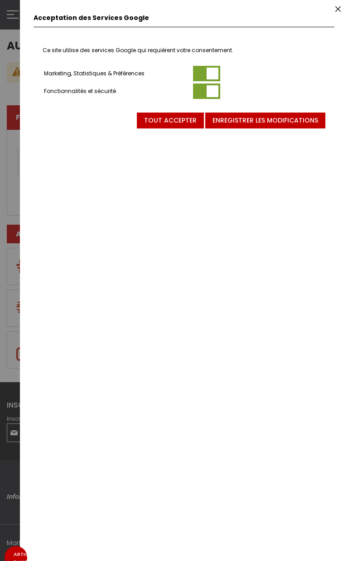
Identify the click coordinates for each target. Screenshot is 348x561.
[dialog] (184, 280)
